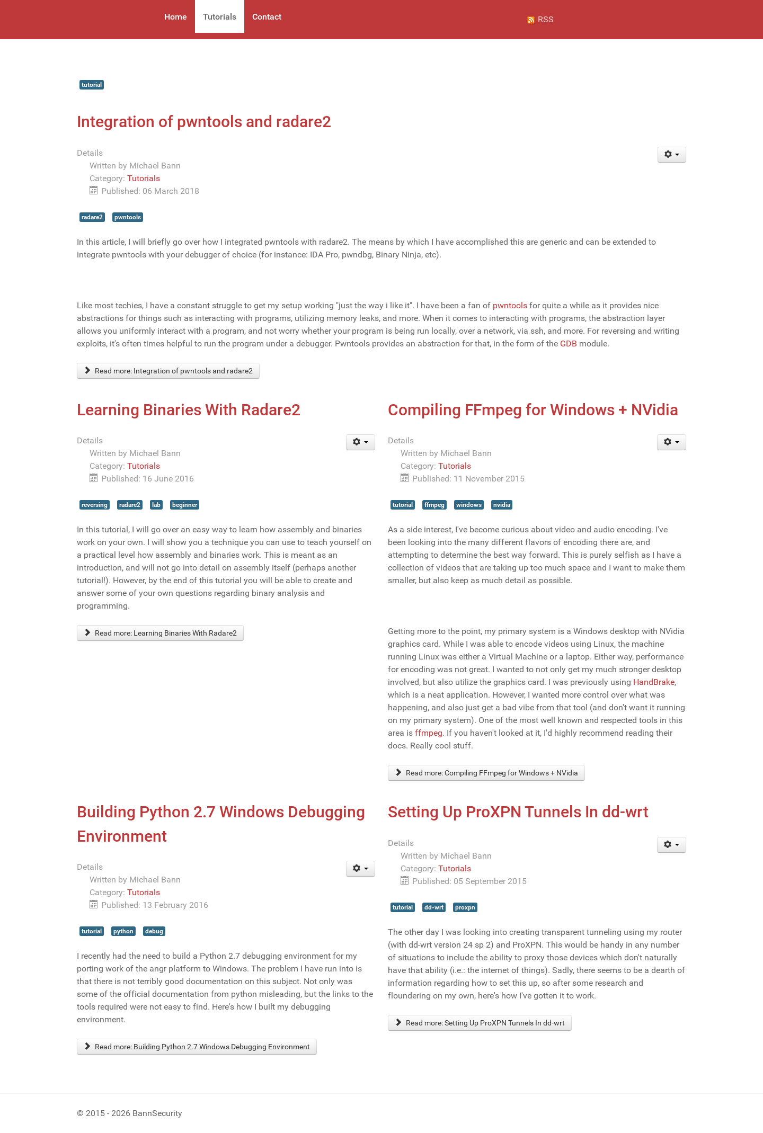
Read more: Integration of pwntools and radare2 (168, 371)
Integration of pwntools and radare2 (204, 121)
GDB (568, 343)
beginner (184, 504)
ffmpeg (434, 504)
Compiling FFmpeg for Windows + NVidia (533, 409)
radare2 (92, 217)
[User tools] (672, 155)
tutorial (92, 84)
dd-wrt (433, 907)
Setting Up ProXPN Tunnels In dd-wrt (518, 811)
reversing (95, 504)
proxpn (465, 907)
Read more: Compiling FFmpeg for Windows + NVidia (486, 773)
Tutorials (143, 178)
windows (469, 504)
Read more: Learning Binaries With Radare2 (160, 633)
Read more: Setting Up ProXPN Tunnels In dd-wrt (480, 1023)
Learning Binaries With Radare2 (188, 409)
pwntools (127, 217)
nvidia (501, 504)
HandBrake (654, 682)
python (123, 931)
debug (154, 931)
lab (156, 504)
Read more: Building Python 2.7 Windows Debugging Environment (197, 1046)
